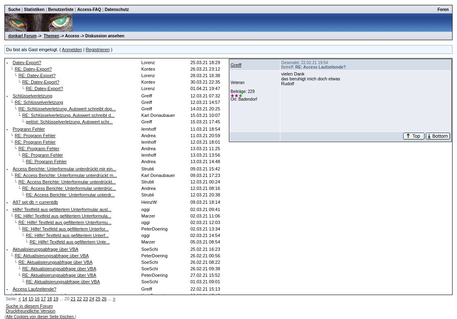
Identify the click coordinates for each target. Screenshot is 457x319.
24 (91, 298)
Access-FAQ (89, 9)
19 (55, 298)
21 (72, 298)
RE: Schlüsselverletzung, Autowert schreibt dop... (66, 108)
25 (98, 298)
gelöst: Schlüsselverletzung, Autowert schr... (69, 121)
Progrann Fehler (29, 129)
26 (104, 298)
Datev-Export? (27, 62)
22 (79, 298)
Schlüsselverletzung (32, 95)
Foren (443, 9)
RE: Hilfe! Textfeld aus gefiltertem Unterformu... (64, 222)
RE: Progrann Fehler (35, 135)
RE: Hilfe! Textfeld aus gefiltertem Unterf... (67, 235)
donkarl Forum (22, 36)
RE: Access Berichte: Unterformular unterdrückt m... (66, 175)
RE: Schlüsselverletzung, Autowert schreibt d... (68, 115)
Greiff (236, 65)
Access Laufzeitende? (34, 289)
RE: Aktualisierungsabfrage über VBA (52, 255)
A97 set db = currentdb (35, 202)
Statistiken (34, 9)
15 (30, 298)
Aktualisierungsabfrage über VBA (45, 249)
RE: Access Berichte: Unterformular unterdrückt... (66, 181)
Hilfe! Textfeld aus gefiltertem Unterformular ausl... (62, 209)
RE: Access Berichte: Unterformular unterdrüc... (69, 188)
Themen (51, 36)
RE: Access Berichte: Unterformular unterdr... (70, 194)
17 (43, 298)
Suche (14, 9)
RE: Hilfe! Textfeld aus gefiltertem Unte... (70, 241)
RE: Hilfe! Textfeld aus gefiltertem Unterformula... (63, 215)
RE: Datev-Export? (33, 69)
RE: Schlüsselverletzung (39, 102)
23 (85, 298)
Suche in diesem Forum (29, 306)
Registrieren (97, 49)
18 (49, 298)
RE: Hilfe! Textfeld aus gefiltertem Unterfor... (65, 228)
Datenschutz (117, 9)
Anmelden (72, 49)
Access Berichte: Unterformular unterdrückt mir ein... (64, 168)
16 (37, 298)
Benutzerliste (61, 9)
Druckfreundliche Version (30, 310)
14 (24, 298)
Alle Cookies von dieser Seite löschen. (40, 317)
